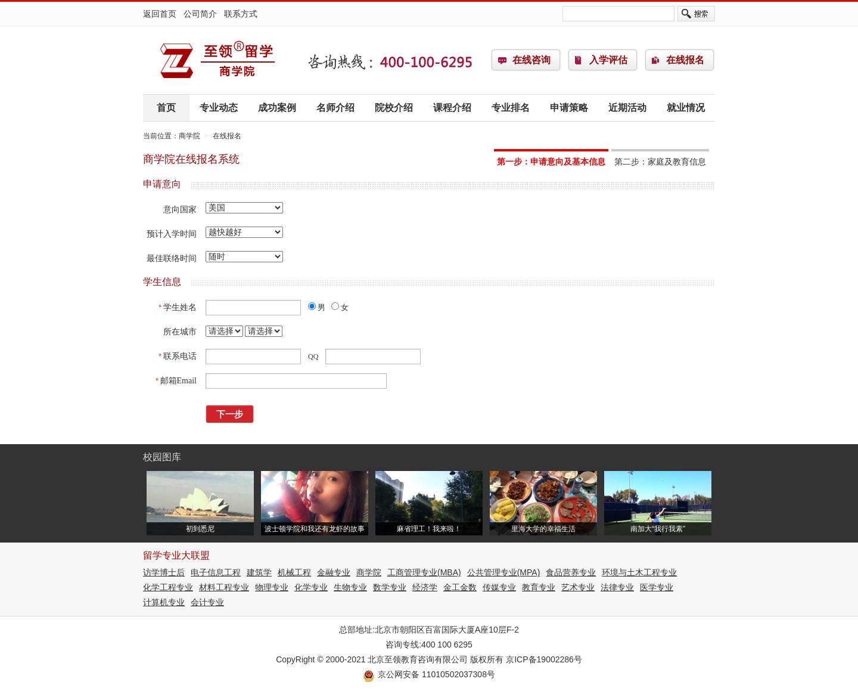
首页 (166, 108)
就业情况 (686, 108)
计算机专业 (164, 602)
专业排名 (511, 108)
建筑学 (259, 572)
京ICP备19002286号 (544, 659)
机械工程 (294, 572)
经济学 (424, 587)
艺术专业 (578, 587)
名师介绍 (335, 108)
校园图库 (162, 457)
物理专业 (271, 587)
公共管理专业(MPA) (503, 572)
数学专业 (389, 587)
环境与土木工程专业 (639, 572)
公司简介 (200, 13)
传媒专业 (499, 587)
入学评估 (608, 60)
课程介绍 (452, 108)
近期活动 (627, 108)
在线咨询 (531, 60)
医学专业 (656, 587)
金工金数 (460, 587)
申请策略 (569, 108)
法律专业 (617, 587)
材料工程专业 (224, 587)
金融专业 (333, 572)
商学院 (217, 60)
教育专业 (538, 587)
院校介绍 (394, 108)
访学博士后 (164, 572)
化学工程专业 (168, 587)
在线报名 (685, 60)
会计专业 (207, 602)
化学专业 (311, 587)
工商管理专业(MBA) (424, 572)
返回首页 (159, 13)
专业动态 (219, 108)
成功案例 (277, 108)
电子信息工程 (216, 572)
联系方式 (240, 13)
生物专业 (350, 587)
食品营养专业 (571, 572)
